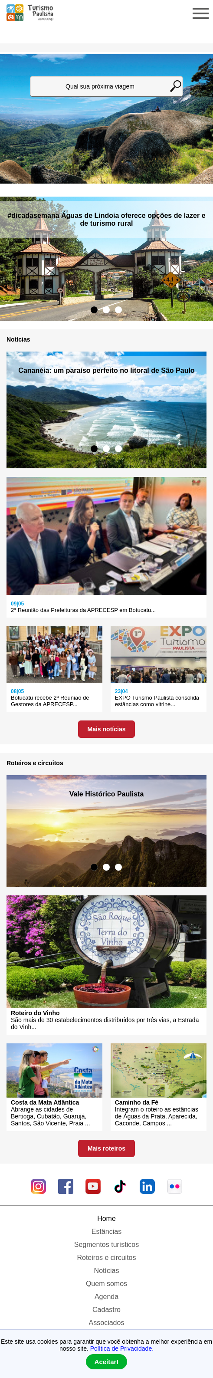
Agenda (106, 1296)
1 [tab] (94, 309)
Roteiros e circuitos (106, 1257)
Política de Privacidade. (122, 1348)
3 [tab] (118, 309)
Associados (107, 1322)
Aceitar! (107, 1361)
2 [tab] (106, 309)
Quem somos (106, 1283)
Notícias (106, 1270)
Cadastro (106, 1309)
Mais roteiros (106, 1148)
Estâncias (106, 1231)
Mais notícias (107, 729)
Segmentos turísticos (106, 1244)
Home (106, 1218)
